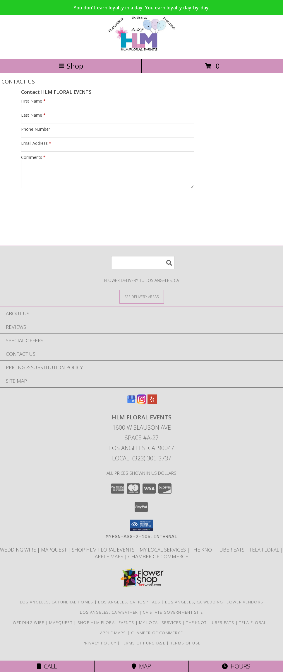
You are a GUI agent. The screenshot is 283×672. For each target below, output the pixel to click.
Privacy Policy (99, 648)
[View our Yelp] (152, 407)
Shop (71, 66)
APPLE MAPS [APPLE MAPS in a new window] (109, 561)
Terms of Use (185, 648)
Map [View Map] (141, 666)
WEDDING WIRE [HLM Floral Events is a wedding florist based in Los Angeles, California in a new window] (18, 555)
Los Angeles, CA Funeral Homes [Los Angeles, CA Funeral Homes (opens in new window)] (56, 607)
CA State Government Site (173, 617)
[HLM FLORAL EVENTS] (141, 50)
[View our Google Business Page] (131, 407)
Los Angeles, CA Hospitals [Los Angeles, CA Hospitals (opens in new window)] (129, 607)
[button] (141, 531)
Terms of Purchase (143, 648)
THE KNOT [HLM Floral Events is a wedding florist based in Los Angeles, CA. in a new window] (203, 555)
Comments (33, 157)
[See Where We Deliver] (141, 301)
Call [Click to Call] (47, 666)
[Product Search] (142, 268)
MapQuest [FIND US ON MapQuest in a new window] (54, 555)
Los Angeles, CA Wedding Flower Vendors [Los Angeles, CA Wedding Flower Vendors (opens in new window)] (214, 607)
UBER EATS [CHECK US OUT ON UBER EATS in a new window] (232, 555)
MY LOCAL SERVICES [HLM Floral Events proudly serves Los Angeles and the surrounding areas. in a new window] (163, 555)
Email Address (36, 143)
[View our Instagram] (141, 407)
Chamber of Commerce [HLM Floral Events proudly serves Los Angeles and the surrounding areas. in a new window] (158, 561)
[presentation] (65, 207)
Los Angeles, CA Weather (109, 617)
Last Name (33, 115)
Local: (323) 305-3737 (141, 463)
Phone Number (35, 129)
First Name (33, 101)
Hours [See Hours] (236, 666)
